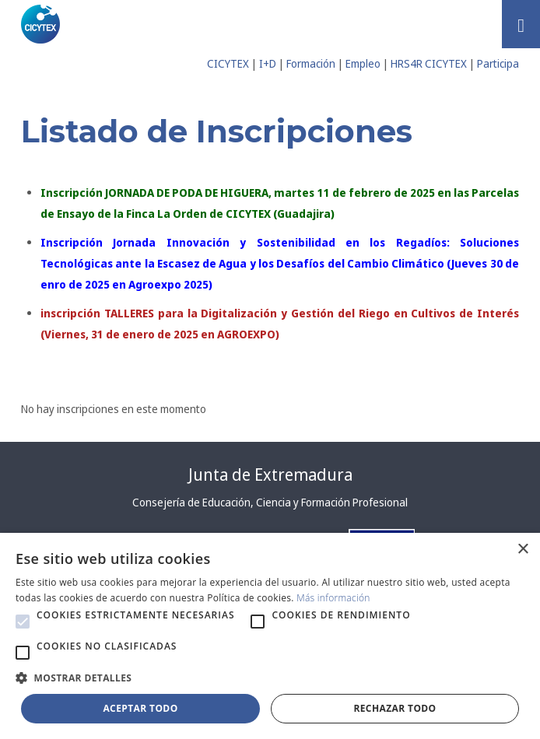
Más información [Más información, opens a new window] (333, 597)
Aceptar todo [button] (140, 708)
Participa (498, 63)
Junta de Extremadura (270, 474)
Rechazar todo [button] (394, 708)
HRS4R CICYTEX (429, 63)
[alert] (270, 636)
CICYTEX (228, 63)
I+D (267, 63)
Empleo (362, 63)
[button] (22, 621)
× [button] (522, 549)
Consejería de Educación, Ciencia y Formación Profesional (270, 502)
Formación (310, 63)
